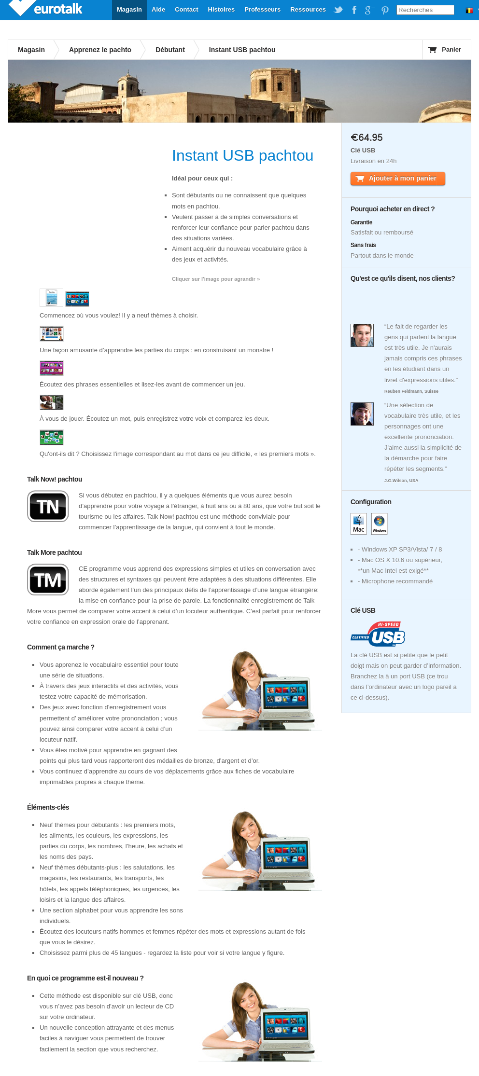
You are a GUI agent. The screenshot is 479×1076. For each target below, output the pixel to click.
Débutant (170, 50)
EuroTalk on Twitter (338, 10)
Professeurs (262, 9)
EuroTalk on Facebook (354, 10)
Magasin (129, 9)
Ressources (308, 9)
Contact (186, 9)
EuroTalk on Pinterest (385, 10)
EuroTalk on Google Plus (369, 10)
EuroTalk (46, 9)
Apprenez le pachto (100, 50)
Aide (158, 9)
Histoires (221, 9)
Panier (451, 49)
